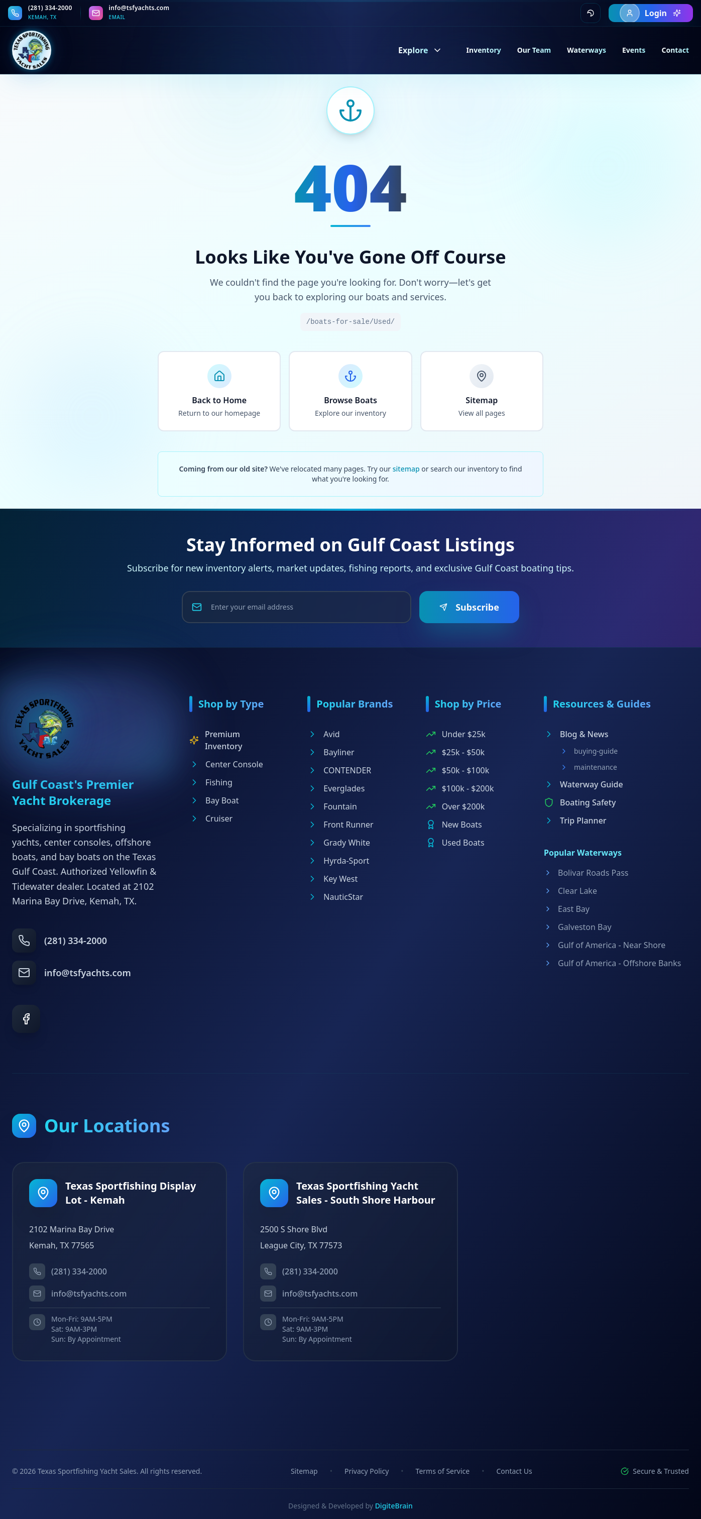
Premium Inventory (215, 740)
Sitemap (304, 1471)
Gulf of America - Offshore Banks (612, 963)
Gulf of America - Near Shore (604, 945)
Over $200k (455, 806)
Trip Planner (575, 820)
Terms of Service (443, 1471)
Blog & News (576, 734)
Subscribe (469, 607)
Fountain (332, 806)
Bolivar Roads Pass (586, 872)
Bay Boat (214, 800)
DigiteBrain (394, 1505)
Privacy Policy (366, 1471)
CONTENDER (339, 770)
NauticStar (335, 896)
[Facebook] (26, 1019)
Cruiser (210, 818)
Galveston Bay (578, 926)
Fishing (210, 782)
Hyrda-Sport (338, 860)
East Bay (567, 908)
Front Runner (340, 824)
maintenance (588, 767)
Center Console (226, 764)
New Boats (454, 824)
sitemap (406, 469)
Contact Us (514, 1471)
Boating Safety (580, 802)
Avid (323, 734)
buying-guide (589, 751)
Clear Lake (570, 890)
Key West (332, 878)
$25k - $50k (455, 752)
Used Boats (455, 842)
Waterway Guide (583, 784)
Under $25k (456, 734)
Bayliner (330, 752)
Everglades (336, 788)
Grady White (338, 842)
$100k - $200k (460, 788)
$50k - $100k (458, 770)
